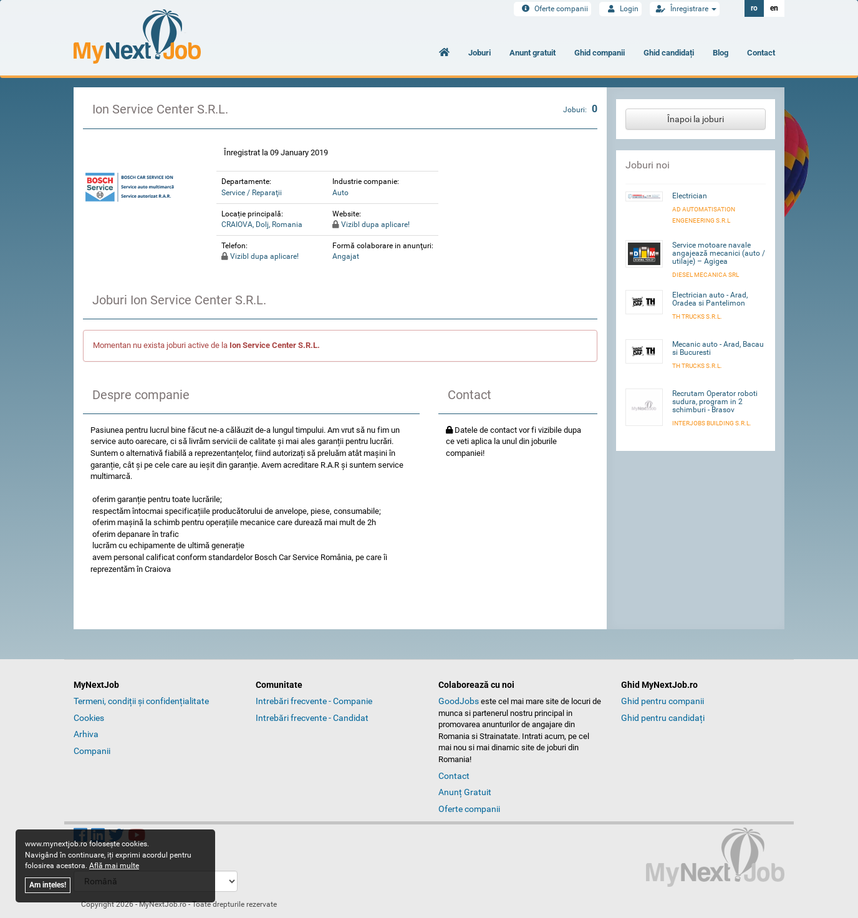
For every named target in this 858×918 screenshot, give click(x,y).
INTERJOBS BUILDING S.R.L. (711, 423)
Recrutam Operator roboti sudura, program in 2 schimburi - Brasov (715, 401)
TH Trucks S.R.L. (697, 316)
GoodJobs (458, 701)
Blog (720, 52)
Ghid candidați (669, 52)
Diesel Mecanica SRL (705, 274)
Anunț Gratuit (464, 792)
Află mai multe (114, 865)
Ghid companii (599, 52)
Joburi (479, 52)
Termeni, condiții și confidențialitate (141, 701)
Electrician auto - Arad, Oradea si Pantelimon (710, 299)
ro (754, 8)
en (774, 8)
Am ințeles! (47, 885)
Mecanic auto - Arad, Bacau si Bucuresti (718, 348)
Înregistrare (684, 8)
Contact (761, 52)
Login (620, 8)
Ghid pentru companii (662, 701)
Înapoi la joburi (695, 119)
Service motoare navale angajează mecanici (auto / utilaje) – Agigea (718, 253)
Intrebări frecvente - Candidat (312, 718)
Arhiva (86, 734)
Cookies (89, 718)
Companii (92, 751)
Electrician (689, 195)
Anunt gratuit (532, 52)
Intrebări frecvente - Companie (314, 701)
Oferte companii (552, 8)
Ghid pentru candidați (663, 718)
